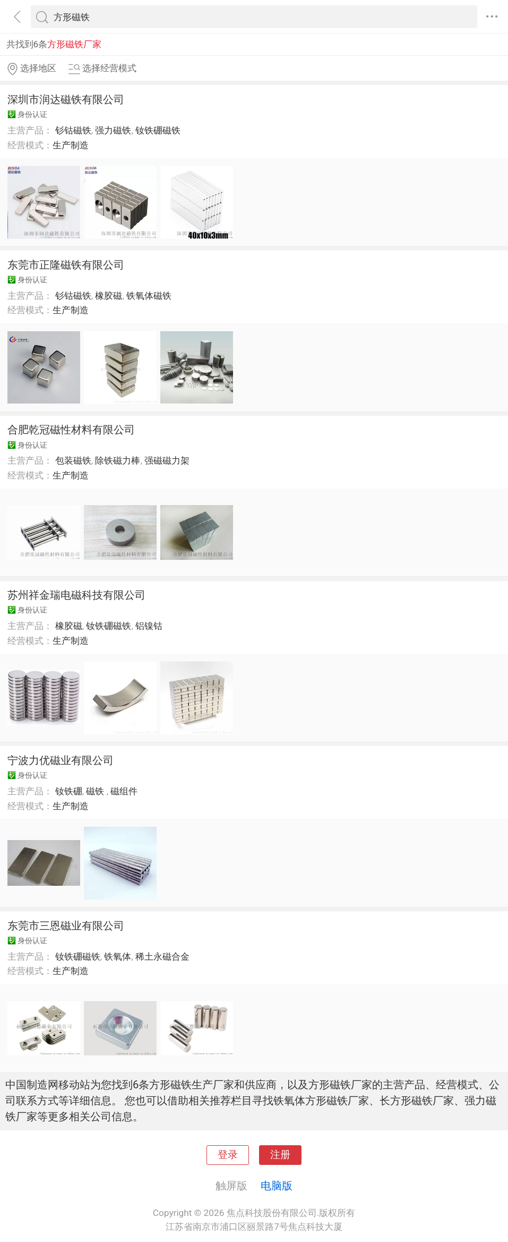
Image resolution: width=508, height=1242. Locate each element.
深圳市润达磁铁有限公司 (65, 99)
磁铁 (96, 791)
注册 (280, 1155)
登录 (228, 1155)
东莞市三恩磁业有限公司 (65, 925)
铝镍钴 (148, 625)
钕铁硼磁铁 (157, 130)
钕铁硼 (68, 791)
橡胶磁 (108, 295)
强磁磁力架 (167, 460)
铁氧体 (117, 956)
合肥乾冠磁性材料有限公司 (71, 429)
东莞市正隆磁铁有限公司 (65, 264)
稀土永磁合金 (162, 956)
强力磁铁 (113, 130)
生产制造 (71, 145)
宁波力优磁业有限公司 (60, 760)
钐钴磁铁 (73, 130)
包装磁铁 (73, 460)
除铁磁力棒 (117, 460)
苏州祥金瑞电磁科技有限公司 (76, 595)
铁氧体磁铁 (148, 295)
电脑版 (276, 1185)
